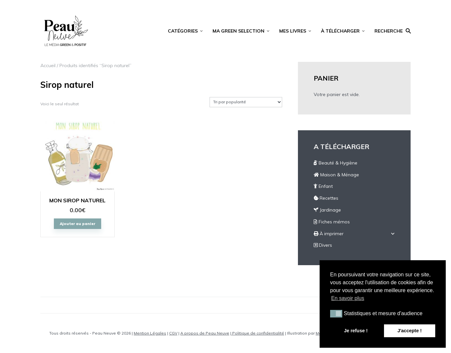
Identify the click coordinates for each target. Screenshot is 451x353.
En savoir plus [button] (347, 298)
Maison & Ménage (336, 175)
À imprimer (329, 234)
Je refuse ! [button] (356, 330)
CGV (173, 333)
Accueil (48, 65)
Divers (323, 245)
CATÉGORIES (183, 31)
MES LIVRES (292, 31)
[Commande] (246, 102)
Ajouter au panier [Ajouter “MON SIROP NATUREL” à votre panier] (77, 223)
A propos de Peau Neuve (204, 333)
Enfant (323, 186)
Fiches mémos (332, 222)
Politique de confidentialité (257, 333)
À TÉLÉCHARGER (340, 31)
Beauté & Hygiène (335, 163)
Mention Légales (150, 333)
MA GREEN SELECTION (238, 31)
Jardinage (327, 210)
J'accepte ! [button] (409, 330)
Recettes (326, 198)
